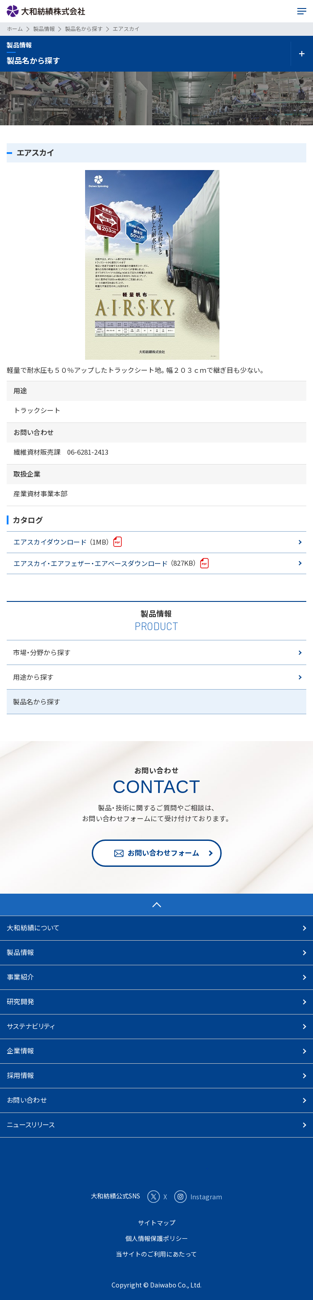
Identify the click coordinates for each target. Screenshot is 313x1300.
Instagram (198, 1196)
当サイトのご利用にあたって (156, 1253)
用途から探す (33, 677)
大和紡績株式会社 (46, 11)
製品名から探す (36, 701)
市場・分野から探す (41, 652)
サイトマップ (157, 1222)
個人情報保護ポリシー (156, 1238)
